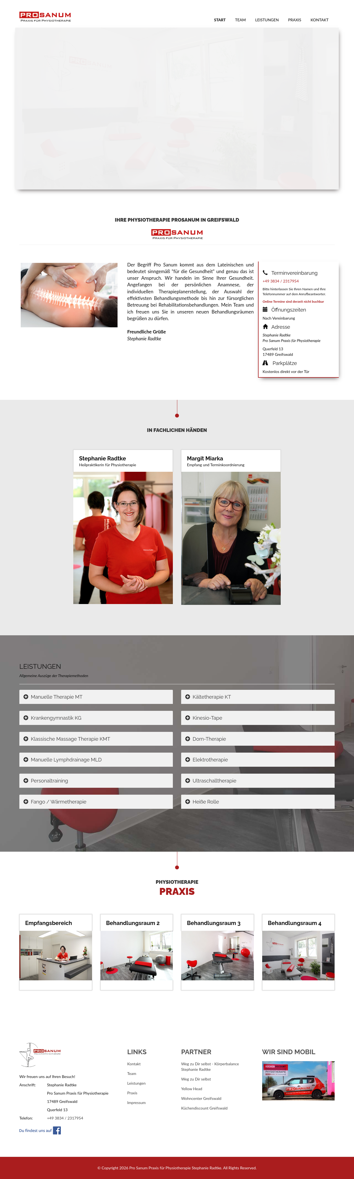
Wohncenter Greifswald (201, 1098)
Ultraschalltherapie (210, 781)
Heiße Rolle (202, 802)
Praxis (294, 19)
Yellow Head (191, 1088)
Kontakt (320, 19)
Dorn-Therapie (205, 739)
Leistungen (267, 19)
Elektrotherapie (206, 760)
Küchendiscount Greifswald (204, 1108)
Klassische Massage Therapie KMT (67, 739)
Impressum (136, 1102)
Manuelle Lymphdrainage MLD (63, 760)
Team (240, 19)
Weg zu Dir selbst (196, 1079)
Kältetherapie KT (208, 697)
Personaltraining (46, 781)
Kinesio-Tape (203, 718)
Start (222, 19)
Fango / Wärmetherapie (55, 802)
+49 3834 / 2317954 (281, 281)
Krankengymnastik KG (52, 718)
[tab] (96, 697)
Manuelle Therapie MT (53, 697)
